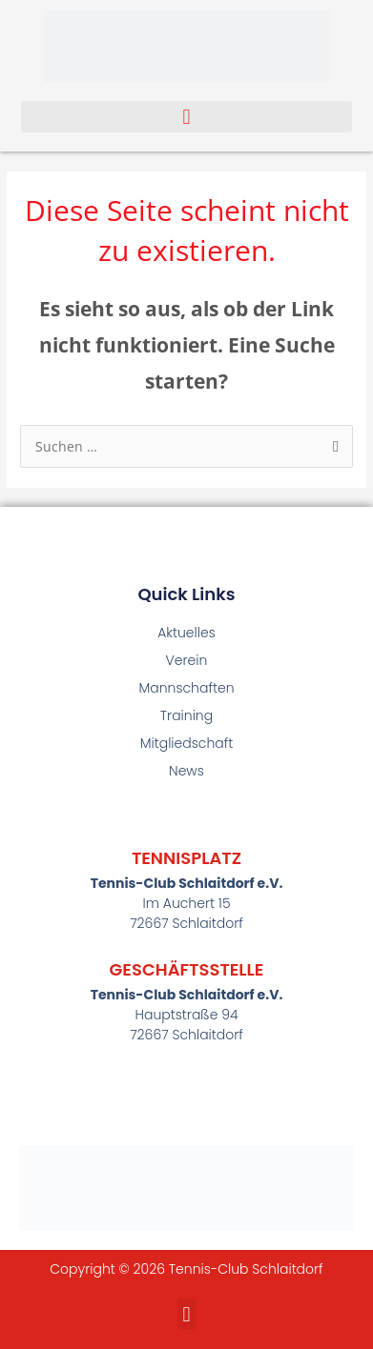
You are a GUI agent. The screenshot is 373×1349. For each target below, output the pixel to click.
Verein (187, 660)
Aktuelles (186, 632)
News (186, 770)
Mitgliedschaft (187, 743)
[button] (187, 116)
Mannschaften (186, 687)
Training (186, 715)
